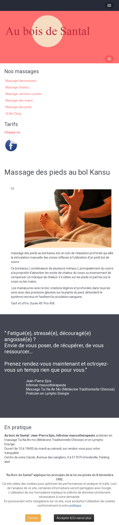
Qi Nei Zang (13, 113)
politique (75, 505)
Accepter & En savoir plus (74, 518)
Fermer (33, 518)
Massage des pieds (18, 107)
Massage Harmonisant (20, 81)
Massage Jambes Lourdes (23, 94)
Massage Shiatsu (17, 87)
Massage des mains (19, 100)
